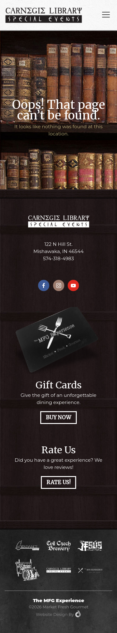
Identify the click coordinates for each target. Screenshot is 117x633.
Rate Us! (58, 482)
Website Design (52, 614)
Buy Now (58, 417)
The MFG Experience (58, 600)
